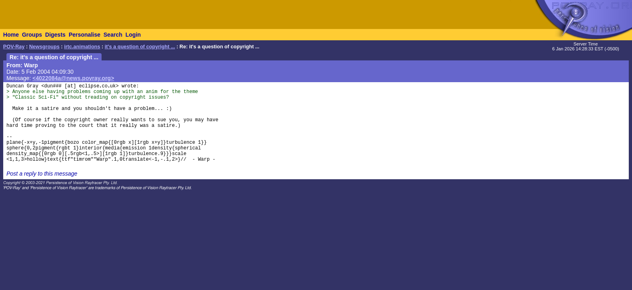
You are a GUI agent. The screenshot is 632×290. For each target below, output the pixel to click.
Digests (55, 34)
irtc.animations (82, 47)
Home (11, 34)
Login (133, 34)
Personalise (84, 34)
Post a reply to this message (41, 173)
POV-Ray (14, 47)
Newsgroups (44, 47)
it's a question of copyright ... (140, 47)
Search (113, 34)
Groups (32, 34)
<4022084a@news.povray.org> (73, 78)
